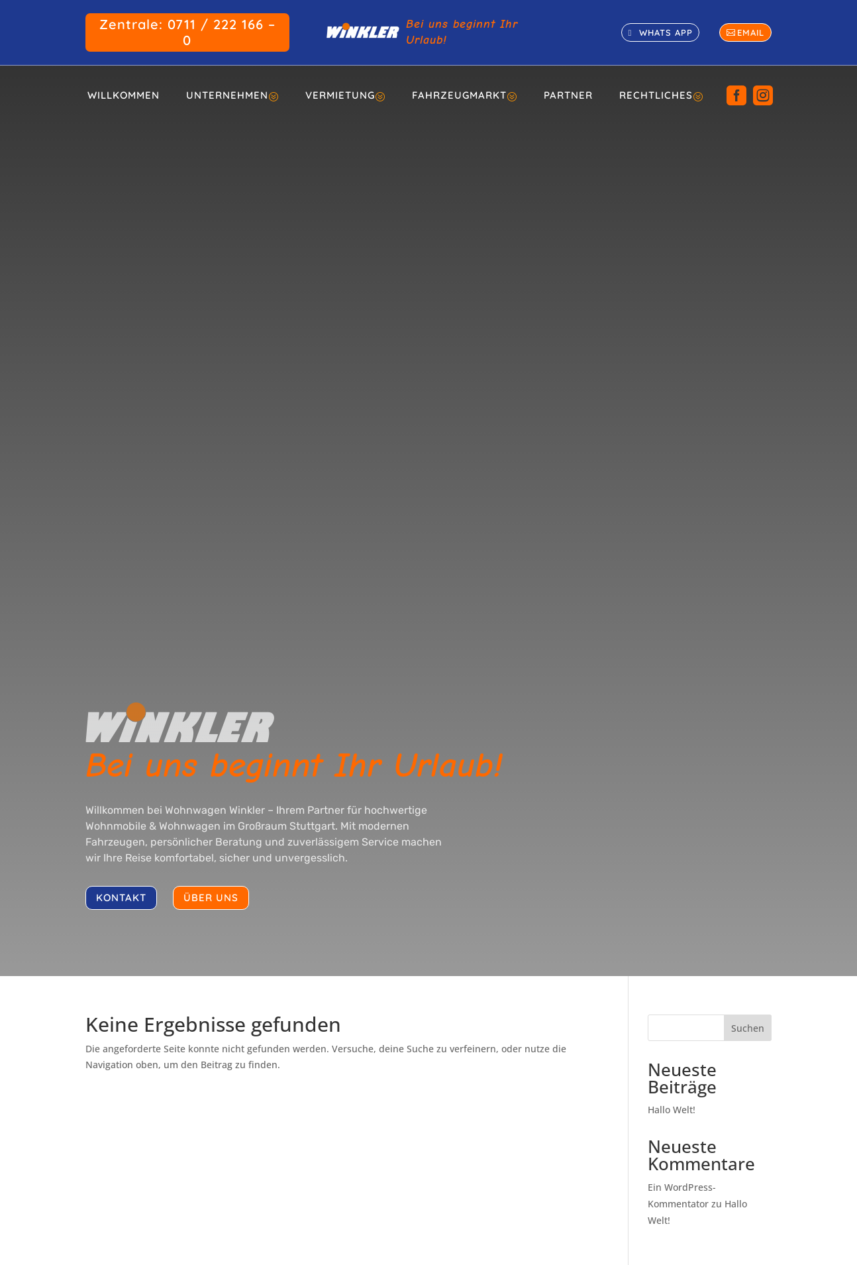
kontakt (121, 897)
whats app (666, 32)
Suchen (747, 1028)
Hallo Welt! (671, 1109)
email (750, 32)
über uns (210, 897)
